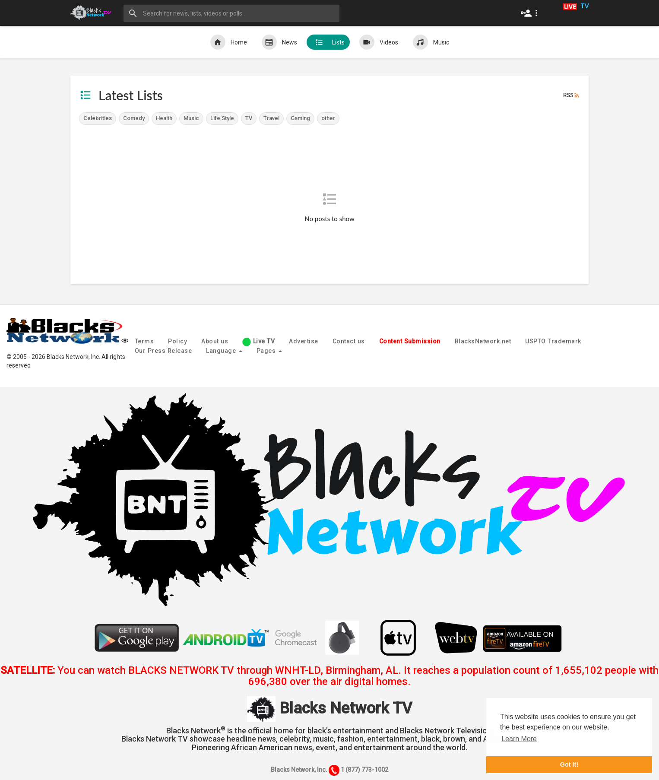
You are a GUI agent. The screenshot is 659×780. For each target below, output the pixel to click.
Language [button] (224, 350)
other (328, 118)
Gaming (300, 118)
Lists (328, 42)
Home (228, 42)
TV (248, 118)
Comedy (134, 118)
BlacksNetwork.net (483, 341)
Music (431, 42)
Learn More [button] (519, 738)
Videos (378, 42)
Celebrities (97, 118)
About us (214, 341)
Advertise (303, 341)
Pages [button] (269, 350)
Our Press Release (163, 350)
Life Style (222, 118)
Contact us (349, 341)
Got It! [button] (569, 764)
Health (164, 118)
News (279, 42)
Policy (177, 341)
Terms (144, 341)
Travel (271, 118)
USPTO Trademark (553, 341)
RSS (571, 95)
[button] (531, 13)
